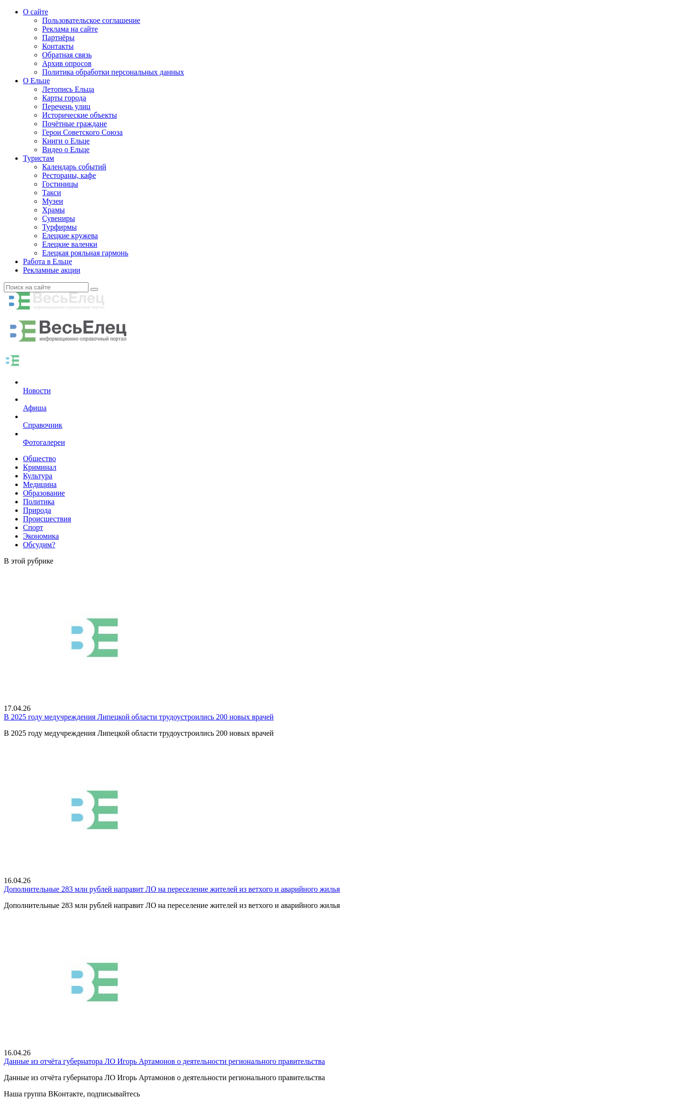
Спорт (33, 527)
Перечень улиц (66, 106)
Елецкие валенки (69, 244)
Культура (37, 476)
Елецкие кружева (70, 236)
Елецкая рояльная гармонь (85, 253)
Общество (39, 458)
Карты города (64, 98)
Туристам (38, 158)
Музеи (52, 201)
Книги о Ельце (66, 141)
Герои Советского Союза (82, 132)
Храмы (53, 210)
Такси (51, 192)
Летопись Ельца (68, 89)
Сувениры (58, 218)
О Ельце (36, 81)
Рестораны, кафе (69, 175)
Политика (39, 502)
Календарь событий (74, 167)
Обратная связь (67, 55)
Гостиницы (60, 184)
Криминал (39, 467)
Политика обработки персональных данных (113, 72)
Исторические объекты (79, 115)
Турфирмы (59, 227)
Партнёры (58, 37)
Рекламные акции (51, 270)
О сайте (35, 12)
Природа (37, 510)
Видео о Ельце (65, 149)
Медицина (39, 484)
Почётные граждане (74, 124)
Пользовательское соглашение (91, 20)
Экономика (41, 536)
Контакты (58, 46)
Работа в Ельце (47, 261)
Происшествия (47, 519)
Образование (44, 493)
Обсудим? (39, 545)
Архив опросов (66, 63)
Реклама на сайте (70, 29)
